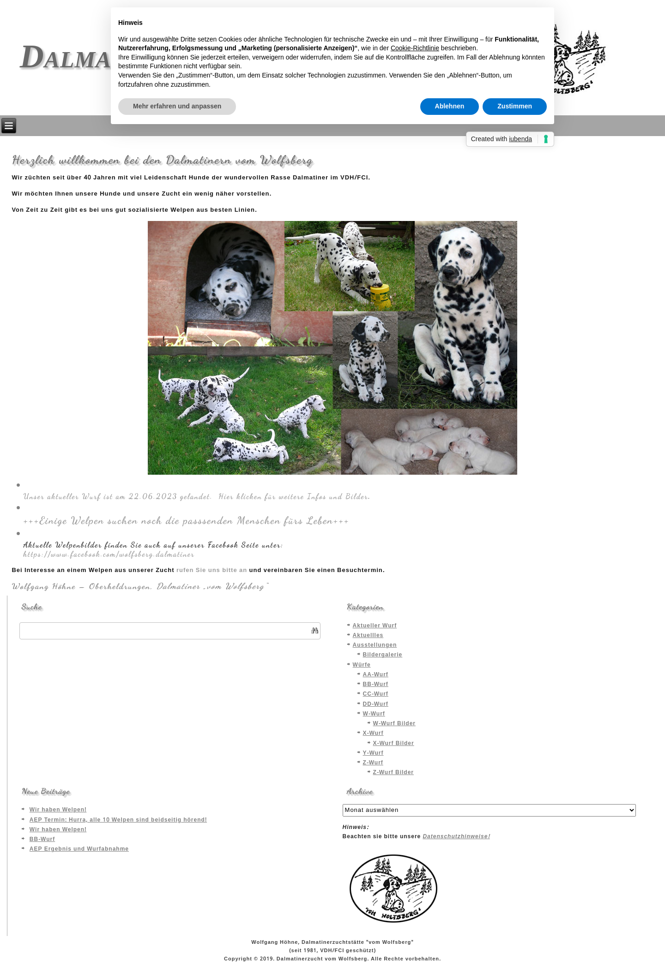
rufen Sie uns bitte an (211, 570)
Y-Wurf (373, 753)
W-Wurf (374, 714)
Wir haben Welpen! (58, 810)
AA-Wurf (375, 675)
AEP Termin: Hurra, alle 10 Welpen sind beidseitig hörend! (118, 820)
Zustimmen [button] (514, 106)
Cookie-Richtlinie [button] (415, 48)
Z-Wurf (373, 763)
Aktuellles (368, 635)
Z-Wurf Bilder (393, 772)
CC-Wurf (375, 694)
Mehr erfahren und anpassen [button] (177, 106)
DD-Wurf (375, 704)
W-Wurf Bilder (394, 723)
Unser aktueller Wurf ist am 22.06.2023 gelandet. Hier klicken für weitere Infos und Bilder (195, 496)
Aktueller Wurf (375, 626)
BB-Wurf (375, 684)
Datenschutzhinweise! (456, 836)
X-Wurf (373, 733)
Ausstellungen (375, 645)
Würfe (362, 665)
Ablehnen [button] (450, 106)
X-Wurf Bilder (393, 743)
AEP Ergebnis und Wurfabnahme (79, 849)
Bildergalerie (383, 655)
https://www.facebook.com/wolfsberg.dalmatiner (108, 553)
